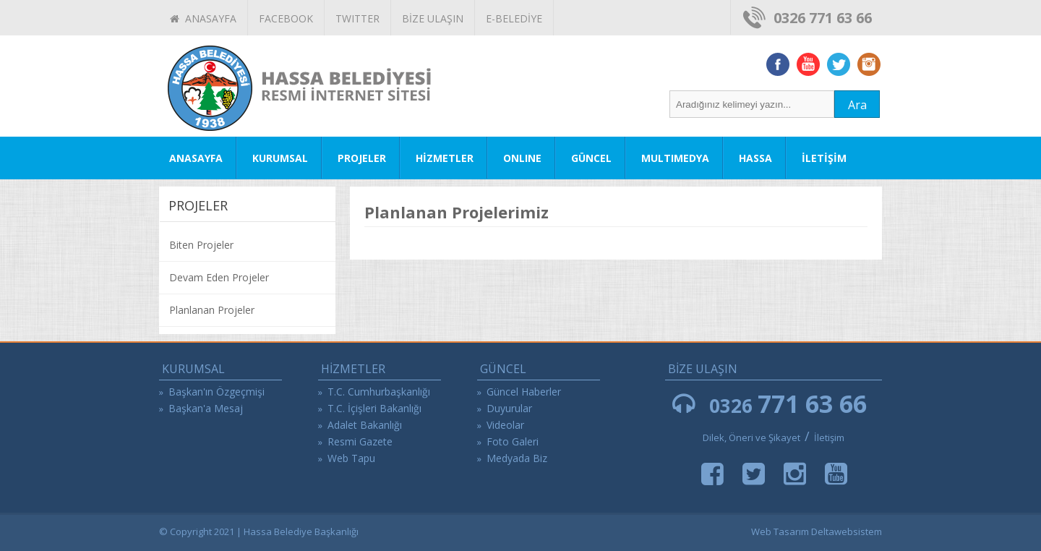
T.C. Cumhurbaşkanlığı (378, 391)
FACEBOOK (286, 18)
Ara (857, 105)
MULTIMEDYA (675, 158)
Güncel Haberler (524, 391)
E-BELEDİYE (514, 18)
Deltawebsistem (846, 531)
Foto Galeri (513, 441)
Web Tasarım (780, 531)
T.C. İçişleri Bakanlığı (374, 408)
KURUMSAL (280, 158)
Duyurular (509, 408)
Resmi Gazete (360, 441)
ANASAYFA (203, 18)
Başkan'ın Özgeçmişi (216, 391)
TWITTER (357, 18)
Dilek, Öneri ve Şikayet (751, 437)
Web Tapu (351, 458)
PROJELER (362, 158)
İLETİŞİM (824, 158)
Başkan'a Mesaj (205, 408)
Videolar (505, 425)
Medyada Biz (517, 458)
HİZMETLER (445, 158)
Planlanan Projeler (211, 310)
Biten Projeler (201, 245)
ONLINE (522, 158)
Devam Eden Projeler (219, 277)
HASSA (755, 158)
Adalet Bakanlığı (364, 425)
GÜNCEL (591, 158)
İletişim (829, 437)
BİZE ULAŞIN (432, 18)
